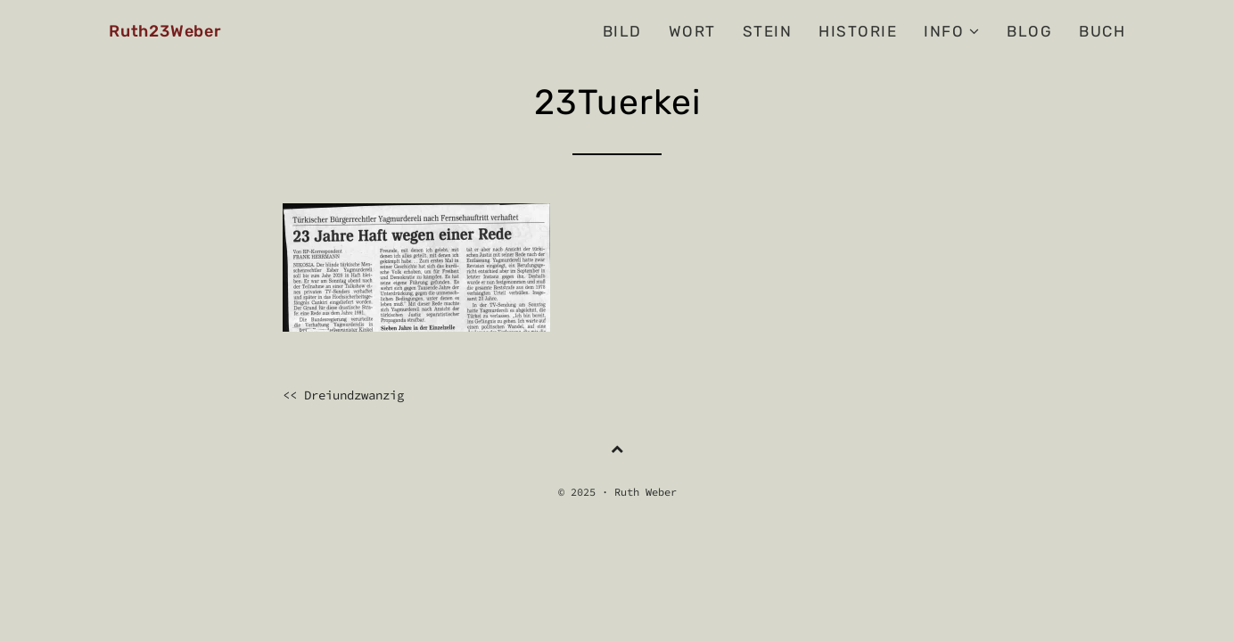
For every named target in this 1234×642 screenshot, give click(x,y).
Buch (1102, 31)
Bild (622, 31)
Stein (768, 31)
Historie (858, 31)
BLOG (1029, 31)
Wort (692, 31)
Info (952, 31)
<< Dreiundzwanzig (343, 395)
